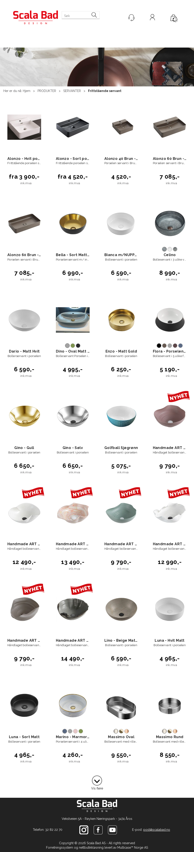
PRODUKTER (47, 91)
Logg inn (152, 17)
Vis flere (97, 788)
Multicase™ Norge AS (132, 847)
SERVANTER (72, 91)
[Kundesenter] (131, 17)
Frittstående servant (104, 91)
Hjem (26, 91)
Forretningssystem (59, 847)
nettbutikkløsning (91, 847)
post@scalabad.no (156, 829)
